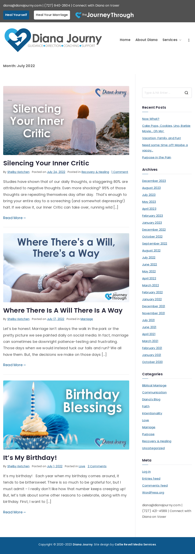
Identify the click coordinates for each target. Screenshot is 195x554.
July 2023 (149, 195)
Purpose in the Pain (156, 157)
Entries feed (151, 478)
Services (171, 40)
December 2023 (154, 181)
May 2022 (149, 271)
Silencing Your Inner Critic (46, 163)
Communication (154, 392)
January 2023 (152, 222)
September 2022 (154, 243)
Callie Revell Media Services (135, 544)
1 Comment (119, 172)
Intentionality (152, 413)
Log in (146, 471)
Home (125, 39)
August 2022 (151, 250)
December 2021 (153, 306)
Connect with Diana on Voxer (96, 5)
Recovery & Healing (95, 172)
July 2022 (149, 257)
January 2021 (151, 355)
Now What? (151, 119)
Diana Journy (83, 544)
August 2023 (151, 188)
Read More (14, 217)
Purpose (148, 434)
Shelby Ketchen (18, 172)
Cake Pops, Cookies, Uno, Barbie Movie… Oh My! (166, 128)
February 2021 (152, 348)
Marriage (87, 319)
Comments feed (155, 485)
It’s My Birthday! (30, 457)
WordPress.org (153, 492)
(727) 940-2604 (57, 5)
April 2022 (149, 278)
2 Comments (97, 466)
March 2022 (150, 285)
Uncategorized (153, 448)
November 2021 (153, 313)
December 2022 (154, 229)
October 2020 (152, 362)
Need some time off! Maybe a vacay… (165, 147)
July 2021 (148, 320)
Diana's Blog (151, 399)
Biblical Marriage (154, 385)
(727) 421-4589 (154, 511)
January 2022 (152, 299)
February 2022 (152, 292)
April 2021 (149, 334)
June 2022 (149, 264)
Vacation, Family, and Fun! (161, 138)
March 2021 (150, 341)
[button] (179, 40)
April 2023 (149, 209)
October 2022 (152, 236)
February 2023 (152, 216)
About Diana (146, 39)
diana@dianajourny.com (22, 5)
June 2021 (149, 327)
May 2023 (149, 202)
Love (82, 466)
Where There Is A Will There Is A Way (63, 310)
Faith (146, 406)
